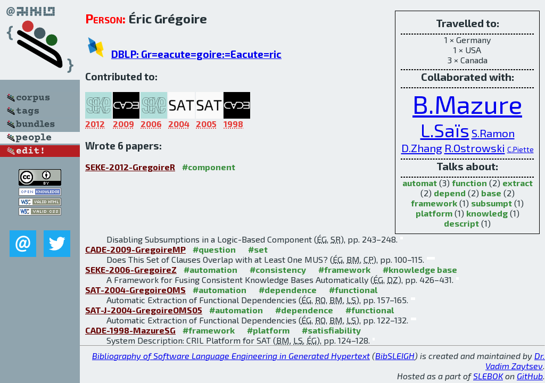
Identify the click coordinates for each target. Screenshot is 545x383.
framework (434, 203)
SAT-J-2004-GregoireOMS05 (143, 310)
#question (214, 249)
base (491, 193)
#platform (268, 330)
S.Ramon (493, 132)
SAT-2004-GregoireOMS (135, 290)
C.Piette (520, 149)
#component (208, 167)
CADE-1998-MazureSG (130, 330)
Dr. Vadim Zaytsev (515, 361)
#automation (210, 269)
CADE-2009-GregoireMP (135, 249)
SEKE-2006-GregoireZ (131, 269)
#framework (344, 269)
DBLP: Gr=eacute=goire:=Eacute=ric (196, 54)
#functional (353, 290)
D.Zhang (421, 147)
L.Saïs (444, 130)
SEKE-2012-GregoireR (130, 167)
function (469, 183)
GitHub (530, 376)
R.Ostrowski (474, 147)
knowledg (487, 213)
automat (419, 183)
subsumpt (491, 203)
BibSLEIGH (395, 356)
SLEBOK (488, 376)
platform (434, 213)
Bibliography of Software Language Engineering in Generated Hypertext (231, 356)
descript (461, 223)
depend (450, 193)
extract (517, 183)
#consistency (278, 269)
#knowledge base (420, 269)
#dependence (288, 290)
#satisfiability (331, 330)
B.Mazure (467, 103)
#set (258, 249)
